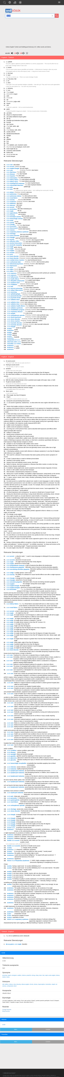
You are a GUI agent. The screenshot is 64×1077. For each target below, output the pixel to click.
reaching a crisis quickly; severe (16, 460)
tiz (8, 80)
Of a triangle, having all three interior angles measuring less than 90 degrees (27, 372)
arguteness (18, 858)
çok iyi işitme (22, 214)
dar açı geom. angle (13, 944)
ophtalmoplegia (13, 294)
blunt (15, 986)
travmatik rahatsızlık (31, 322)
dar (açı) (10, 73)
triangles (11, 580)
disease (11, 174)
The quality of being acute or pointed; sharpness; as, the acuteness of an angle (36, 893)
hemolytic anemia (14, 216)
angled (10, 250)
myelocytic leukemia (15, 792)
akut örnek (29, 313)
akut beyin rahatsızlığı (28, 254)
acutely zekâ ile (11, 131)
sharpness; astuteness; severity (25, 895)
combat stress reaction (15, 260)
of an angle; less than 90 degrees (16, 516)
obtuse (58, 975)
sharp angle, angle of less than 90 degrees (26, 642)
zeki (8, 105)
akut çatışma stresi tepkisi (38, 258)
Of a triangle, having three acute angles (34, 583)
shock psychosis (14, 317)
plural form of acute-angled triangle (31, 587)
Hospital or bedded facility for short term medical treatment (30, 732)
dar (7, 99)
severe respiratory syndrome (17, 919)
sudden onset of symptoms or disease (17, 425)
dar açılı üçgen (24, 168)
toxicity (11, 199)
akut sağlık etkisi (28, 276)
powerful (28, 975)
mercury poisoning (14, 288)
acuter (9, 913)
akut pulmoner (24, 194)
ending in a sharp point (13, 432)
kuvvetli (9, 122)
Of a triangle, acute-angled (14, 514)
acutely (9, 328)
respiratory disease (14, 311)
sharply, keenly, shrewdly (30, 847)
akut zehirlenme (25, 177)
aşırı (9, 75)
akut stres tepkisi (37, 320)
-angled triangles (13, 587)
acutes (9, 915)
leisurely (18, 984)
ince (8, 141)
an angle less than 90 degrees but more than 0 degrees (30, 627)
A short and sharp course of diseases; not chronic (21, 414)
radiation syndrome (15, 308)
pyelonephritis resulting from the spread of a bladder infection (37, 800)
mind (10, 220)
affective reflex (13, 241)
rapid (46, 975)
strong (33, 975)
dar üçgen (18, 223)
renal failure (12, 198)
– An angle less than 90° (22, 613)
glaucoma (12, 758)
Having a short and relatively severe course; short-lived (22, 462)
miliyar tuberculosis (15, 290)
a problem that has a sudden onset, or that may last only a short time (26, 445)
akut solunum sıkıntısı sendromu (38, 230)
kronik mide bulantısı (24, 229)
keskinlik (16, 337)
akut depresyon (40, 263)
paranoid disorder (14, 296)
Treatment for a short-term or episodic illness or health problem (31, 655)
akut (9, 82)
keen (40, 975)
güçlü (8, 109)
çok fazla (9, 113)
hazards (11, 176)
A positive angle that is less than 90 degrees (26, 644)
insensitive (48, 984)
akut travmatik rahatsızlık (42, 324)
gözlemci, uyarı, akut (27, 340)
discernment (12, 228)
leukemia (11, 769)
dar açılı (23, 249)
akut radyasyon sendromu (37, 307)
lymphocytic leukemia (15, 770)
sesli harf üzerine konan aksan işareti (26, 238)
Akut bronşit (26, 225)
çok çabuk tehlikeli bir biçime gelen (16, 116)
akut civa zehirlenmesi (27, 285)
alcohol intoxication (14, 243)
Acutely (9, 851)
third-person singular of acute (20, 915)
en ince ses (14, 154)
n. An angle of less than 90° (22, 624)
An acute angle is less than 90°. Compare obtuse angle (22, 548)
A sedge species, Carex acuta (23, 572)
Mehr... (16, 1029)
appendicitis (12, 213)
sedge (10, 572)
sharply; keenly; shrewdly (19, 871)
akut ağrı (15, 188)
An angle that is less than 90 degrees (24, 629)
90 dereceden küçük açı (29, 245)
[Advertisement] (32, 32)
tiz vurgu (22, 166)
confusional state (14, 262)
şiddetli (10, 61)
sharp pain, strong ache (21, 796)
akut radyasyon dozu (31, 304)
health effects (13, 279)
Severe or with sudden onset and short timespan (20, 470)
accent (10, 166)
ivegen (15, 94)
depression (12, 265)
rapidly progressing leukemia (25, 768)
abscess (11, 205)
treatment (11, 201)
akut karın (19, 203)
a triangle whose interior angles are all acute (28, 822)
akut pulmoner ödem (31, 196)
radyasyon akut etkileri (35, 306)
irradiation (12, 284)
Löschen (48, 1029)
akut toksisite (27, 199)
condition (11, 750)
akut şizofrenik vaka (43, 315)
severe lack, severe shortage (25, 809)
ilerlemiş (10, 88)
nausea (10, 230)
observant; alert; (14, 342)
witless (6, 984)
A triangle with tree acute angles (25, 818)
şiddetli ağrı (27, 186)
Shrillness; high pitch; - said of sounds (25, 897)
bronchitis (11, 226)
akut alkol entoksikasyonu (33, 241)
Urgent (8, 397)
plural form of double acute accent (30, 846)
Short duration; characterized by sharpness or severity (22, 471)
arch (10, 254)
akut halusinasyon (25, 274)
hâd (8, 143)
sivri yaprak (34, 284)
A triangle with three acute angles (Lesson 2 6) (29, 825)
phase (10, 192)
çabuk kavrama (27, 344)
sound (10, 222)
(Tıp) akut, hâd (12, 79)
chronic (31, 984)
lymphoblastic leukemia (16, 565)
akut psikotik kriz (39, 295)
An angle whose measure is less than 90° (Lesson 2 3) (29, 622)
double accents (13, 846)
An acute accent (10, 361)
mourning (12, 292)
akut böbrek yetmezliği (28, 179)
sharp (37, 975)
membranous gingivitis (15, 567)
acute (3, 1024)
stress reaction (13, 321)
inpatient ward (13, 282)
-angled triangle (13, 585)
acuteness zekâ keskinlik (14, 150)
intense (24, 975)
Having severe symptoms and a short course (19, 434)
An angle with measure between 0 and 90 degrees (28, 646)
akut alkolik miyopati (42, 243)
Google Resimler (6, 1009)
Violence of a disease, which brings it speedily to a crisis (30, 836)
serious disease (21, 752)
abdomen (11, 203)
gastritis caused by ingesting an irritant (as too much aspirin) (34, 756)
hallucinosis (12, 277)
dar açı (8, 118)
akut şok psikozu (42, 317)
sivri (9, 90)
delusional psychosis (15, 264)
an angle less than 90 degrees (22, 648)
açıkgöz (9, 135)
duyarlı (8, 103)
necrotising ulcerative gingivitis (18, 569)
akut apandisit (22, 212)
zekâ (17, 346)
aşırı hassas (10, 124)
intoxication (12, 178)
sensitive (8, 368)
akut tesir (21, 269)
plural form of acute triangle (24, 580)
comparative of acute (20, 913)
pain (10, 187)
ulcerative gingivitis (14, 582)
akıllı (8, 96)
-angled (10, 584)
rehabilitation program (15, 309)
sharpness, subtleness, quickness (26, 849)
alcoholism (12, 209)
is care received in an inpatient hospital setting (27, 686)
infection (11, 767)
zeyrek (8, 128)
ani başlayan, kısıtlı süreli (22, 147)
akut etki (23, 267)
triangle (11, 224)
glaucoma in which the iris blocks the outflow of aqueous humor (35, 757)
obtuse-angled (25, 984)
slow (14, 984)
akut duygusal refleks (38, 240)
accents (11, 560)
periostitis (12, 798)
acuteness (10, 330)
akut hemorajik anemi (29, 218)
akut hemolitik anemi (27, 216)
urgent (9, 975)
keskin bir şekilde (21, 328)
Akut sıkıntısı (33, 232)
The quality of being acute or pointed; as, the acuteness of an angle (33, 888)
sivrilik (16, 329)
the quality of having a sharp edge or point (26, 853)
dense (35, 984)
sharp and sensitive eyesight (25, 754)
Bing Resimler (6, 1011)
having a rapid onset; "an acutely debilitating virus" (26, 866)
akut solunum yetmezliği (35, 311)
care (10, 164)
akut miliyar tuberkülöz (32, 287)
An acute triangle (25, 585)
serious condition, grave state (25, 750)
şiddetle (9, 139)
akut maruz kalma (24, 271)
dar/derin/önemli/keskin (13, 133)
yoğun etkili (17, 101)
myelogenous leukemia (15, 183)
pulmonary (12, 194)
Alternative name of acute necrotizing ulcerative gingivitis (41, 567)
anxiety (10, 252)
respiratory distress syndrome (18, 232)
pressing (4, 975)
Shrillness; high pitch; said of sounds (24, 912)
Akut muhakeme (23, 227)
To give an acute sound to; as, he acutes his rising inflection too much (26, 533)
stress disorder (13, 235)
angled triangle (13, 168)
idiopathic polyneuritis (15, 280)
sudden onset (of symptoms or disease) (18, 427)
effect (10, 269)
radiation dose (13, 299)
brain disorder (13, 256)
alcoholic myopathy (14, 245)
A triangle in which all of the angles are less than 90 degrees (33, 823)
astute (4, 977)
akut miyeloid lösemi (34, 183)
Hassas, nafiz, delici (15, 130)
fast (43, 975)
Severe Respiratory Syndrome (18, 860)
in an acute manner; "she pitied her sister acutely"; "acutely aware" (33, 851)
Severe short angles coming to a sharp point (19, 406)
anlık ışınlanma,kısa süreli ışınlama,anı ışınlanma (41, 273)
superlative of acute (18, 917)
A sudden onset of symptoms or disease (18, 415)
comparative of (13, 340)
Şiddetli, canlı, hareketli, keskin (18, 145)
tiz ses (16, 221)
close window (20, 820)
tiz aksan (18, 207)
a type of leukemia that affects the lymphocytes (38, 565)
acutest (9, 917)
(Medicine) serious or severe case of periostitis (32, 798)
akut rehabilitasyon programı (45, 309)
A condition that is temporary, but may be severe (20, 436)
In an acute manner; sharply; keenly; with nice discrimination (29, 873)
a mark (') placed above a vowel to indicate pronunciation (23, 458)
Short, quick (9, 391)
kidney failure (12, 179)
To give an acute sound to (13, 382)
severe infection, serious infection (26, 767)
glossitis (11, 760)
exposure (11, 273)
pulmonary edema (14, 196)
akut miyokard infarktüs (34, 185)
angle (10, 211)
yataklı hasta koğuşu (34, 280)
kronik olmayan (11, 156)
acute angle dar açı (12, 148)
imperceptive (41, 984)
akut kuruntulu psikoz (43, 262)
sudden (19, 975)
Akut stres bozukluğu (26, 234)
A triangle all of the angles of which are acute (28, 578)
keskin (10, 67)
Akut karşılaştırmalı (26, 339)
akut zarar (21, 175)
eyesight (11, 754)
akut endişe (21, 251)
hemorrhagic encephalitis (16, 763)
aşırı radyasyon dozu (31, 302)
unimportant (10, 986)
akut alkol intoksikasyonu (25, 208)
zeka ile (16, 331)
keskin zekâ (26, 219)
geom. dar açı (18, 247)
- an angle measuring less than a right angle (26, 618)
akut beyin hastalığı (37, 256)
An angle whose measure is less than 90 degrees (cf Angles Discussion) (34, 633)
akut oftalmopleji (31, 291)
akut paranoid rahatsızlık (40, 293)
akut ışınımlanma (30, 282)
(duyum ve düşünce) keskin (14, 115)
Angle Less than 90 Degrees (22, 626)
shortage (11, 233)
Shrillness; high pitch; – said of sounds (25, 838)
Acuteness (10, 853)
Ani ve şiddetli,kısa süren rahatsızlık (19, 936)
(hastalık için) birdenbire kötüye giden (17, 120)
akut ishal (22, 172)
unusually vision (14, 343)
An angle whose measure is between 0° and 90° (28, 620)
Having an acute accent (12, 365)
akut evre (29, 192)
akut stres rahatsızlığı (40, 318)
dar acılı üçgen (24, 236)
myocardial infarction (15, 185)
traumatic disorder (14, 323)
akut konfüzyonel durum (35, 260)
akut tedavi (16, 164)
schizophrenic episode (16, 315)
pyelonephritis (13, 800)
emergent (14, 975)
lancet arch (24, 252)
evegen (12, 92)
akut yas (38, 289)
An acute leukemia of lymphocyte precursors (37, 770)
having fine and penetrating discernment (18, 401)
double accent (13, 840)
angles (10, 563)
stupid (53, 984)
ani (11, 98)
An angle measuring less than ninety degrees (28, 561)
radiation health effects (16, 306)
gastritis (11, 756)
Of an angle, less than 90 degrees (16, 395)
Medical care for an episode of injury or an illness (28, 710)
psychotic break (13, 297)
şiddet (17, 348)
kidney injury (12, 181)
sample (11, 313)
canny (8, 977)
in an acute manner (17, 877)
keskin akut (10, 152)
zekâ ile (14, 335)
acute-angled (51, 975)
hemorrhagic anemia (15, 218)
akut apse (19, 205)
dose (10, 267)
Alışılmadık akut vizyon (28, 342)
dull (3, 984)
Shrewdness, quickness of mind (23, 834)
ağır (8, 137)
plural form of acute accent (23, 560)
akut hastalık (23, 174)
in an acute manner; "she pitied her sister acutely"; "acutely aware (31, 875)
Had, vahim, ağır (14, 126)
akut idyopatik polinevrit (38, 278)
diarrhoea (11, 172)
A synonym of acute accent (23, 827)
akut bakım (35, 170)
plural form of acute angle (22, 563)
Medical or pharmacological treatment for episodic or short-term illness (33, 664)
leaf (10, 286)
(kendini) (24, 944)
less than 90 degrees (20, 631)
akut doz (30, 265)
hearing (11, 215)
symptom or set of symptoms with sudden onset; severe (22, 443)
